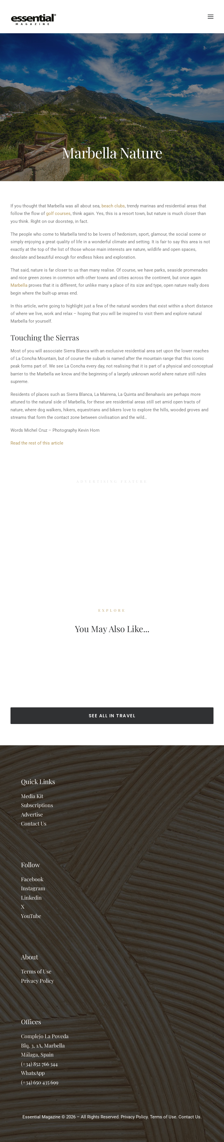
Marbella (18, 285)
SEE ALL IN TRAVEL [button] (112, 716)
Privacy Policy (37, 980)
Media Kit (32, 796)
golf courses (58, 213)
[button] (210, 16)
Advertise (32, 814)
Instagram (33, 888)
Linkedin (31, 897)
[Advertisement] (112, 535)
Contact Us (33, 823)
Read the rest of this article (36, 443)
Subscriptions (37, 805)
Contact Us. (190, 1117)
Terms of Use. (163, 1117)
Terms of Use (36, 971)
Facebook (32, 879)
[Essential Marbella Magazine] (33, 16)
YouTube (31, 915)
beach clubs (113, 206)
